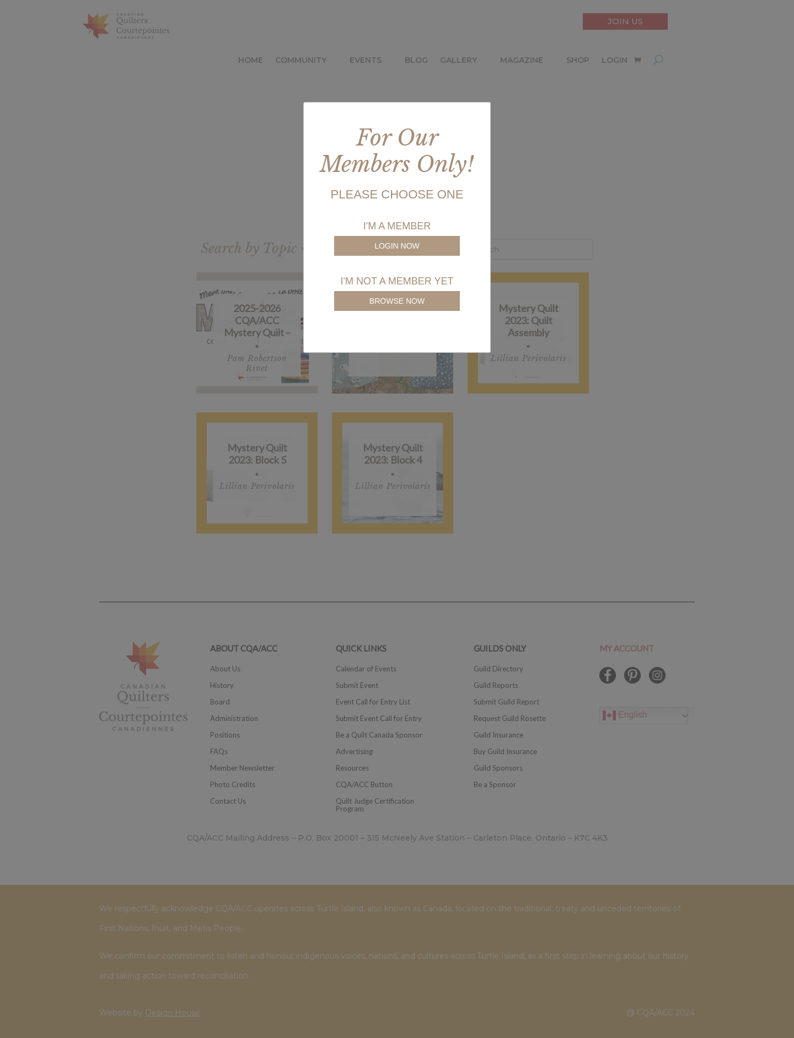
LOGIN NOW (397, 245)
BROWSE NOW (397, 301)
